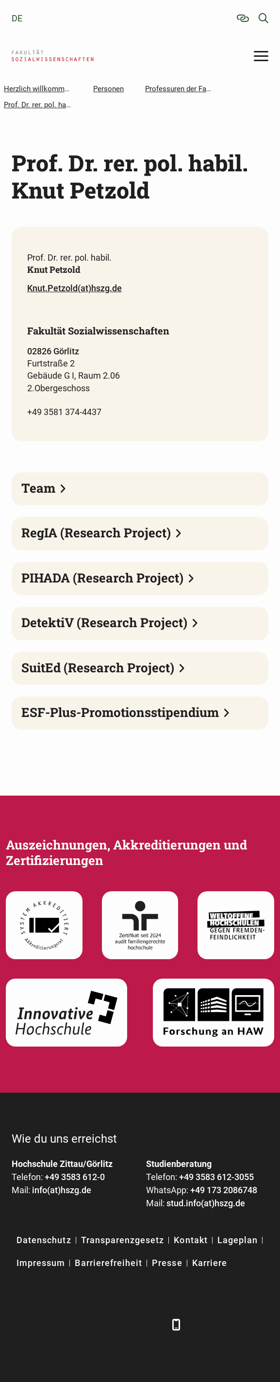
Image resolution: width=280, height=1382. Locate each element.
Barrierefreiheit (108, 1263)
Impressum (40, 1263)
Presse (167, 1263)
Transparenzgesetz (123, 1240)
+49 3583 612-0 (75, 1177)
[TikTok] (153, 1324)
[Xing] (73, 1324)
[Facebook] (20, 1324)
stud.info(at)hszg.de (205, 1203)
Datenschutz (43, 1240)
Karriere (209, 1263)
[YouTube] (100, 1324)
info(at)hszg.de (61, 1190)
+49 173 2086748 (223, 1190)
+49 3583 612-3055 (216, 1177)
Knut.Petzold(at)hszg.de (74, 288)
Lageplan (237, 1240)
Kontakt (190, 1240)
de (17, 18)
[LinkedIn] (46, 1324)
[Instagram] (126, 1324)
